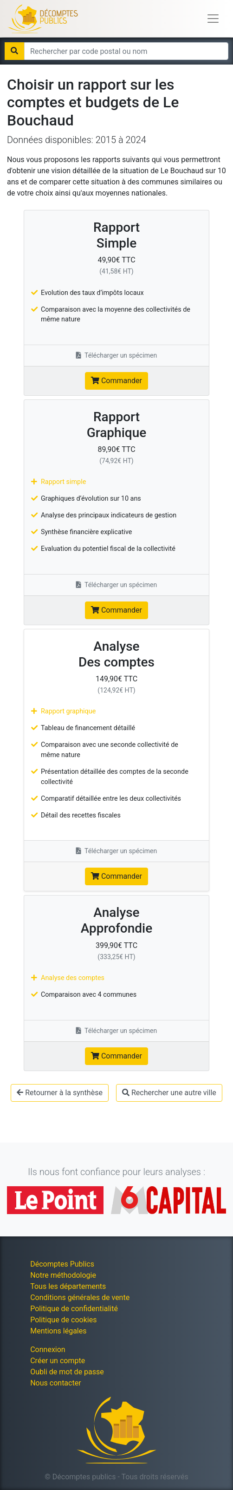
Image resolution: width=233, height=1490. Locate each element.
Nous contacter (55, 1383)
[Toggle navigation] (213, 18)
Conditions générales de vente (79, 1297)
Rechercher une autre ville (169, 1092)
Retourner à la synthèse (60, 1092)
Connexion (47, 1349)
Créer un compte (57, 1360)
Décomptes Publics (62, 1264)
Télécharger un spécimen (116, 355)
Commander (116, 380)
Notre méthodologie (63, 1275)
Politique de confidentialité (74, 1308)
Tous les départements (68, 1286)
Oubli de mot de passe (67, 1371)
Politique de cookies (63, 1319)
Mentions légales (58, 1331)
